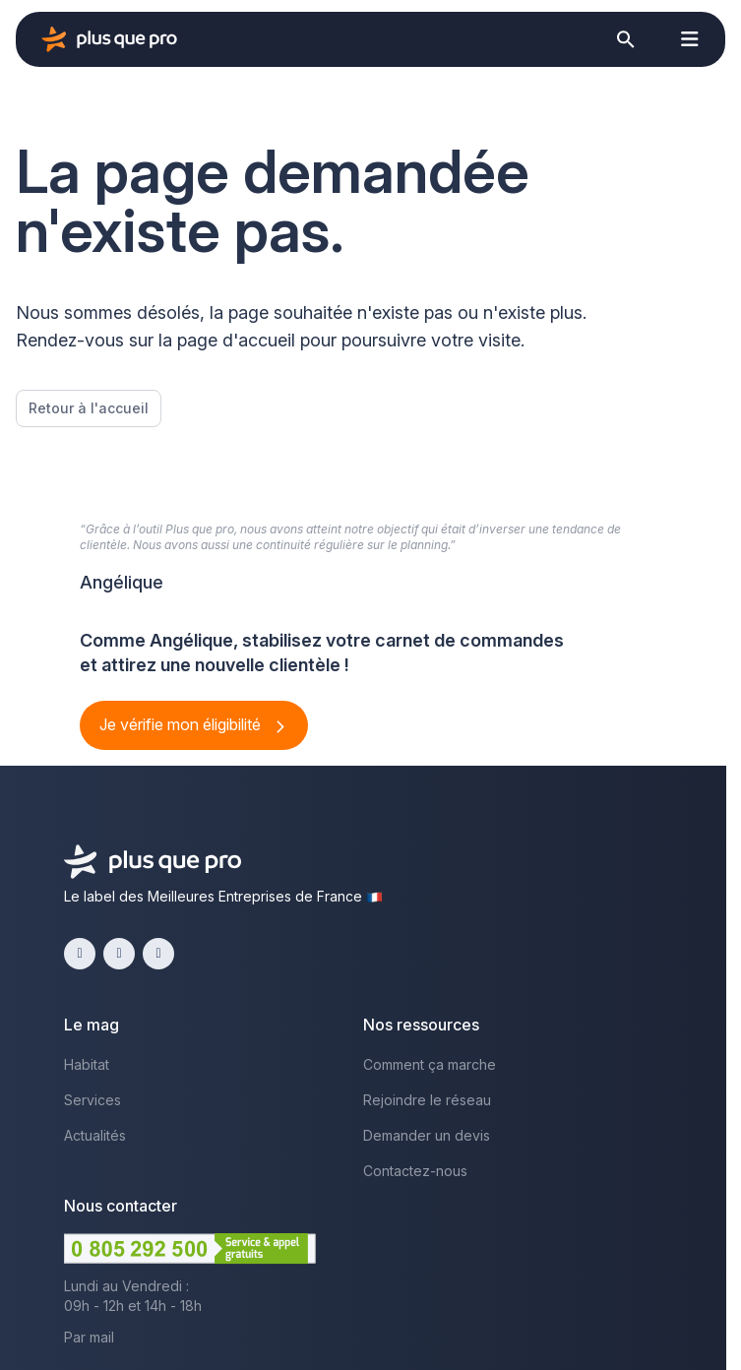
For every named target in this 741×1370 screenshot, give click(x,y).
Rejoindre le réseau (427, 1099)
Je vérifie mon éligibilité (182, 724)
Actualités (95, 1135)
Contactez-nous (415, 1170)
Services (92, 1099)
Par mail (89, 1337)
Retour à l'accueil (89, 408)
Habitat (86, 1064)
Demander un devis (426, 1135)
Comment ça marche (429, 1064)
